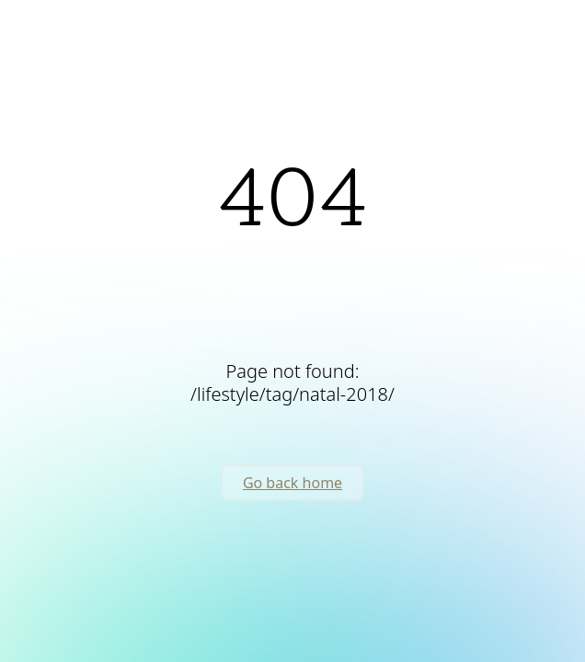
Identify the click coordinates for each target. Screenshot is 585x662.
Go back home (292, 483)
